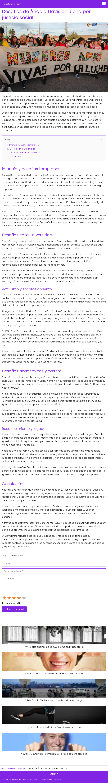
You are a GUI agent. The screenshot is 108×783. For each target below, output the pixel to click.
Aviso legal (46, 779)
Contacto (57, 779)
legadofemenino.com (11, 4)
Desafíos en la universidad (22, 148)
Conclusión (15, 156)
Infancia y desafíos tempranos (24, 145)
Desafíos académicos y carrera (25, 152)
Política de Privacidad (11, 779)
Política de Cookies (31, 779)
